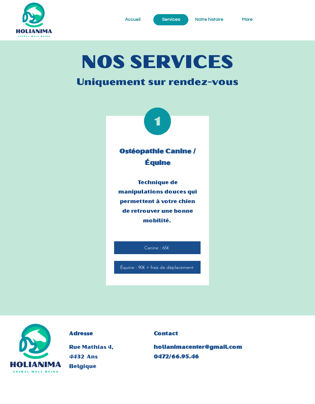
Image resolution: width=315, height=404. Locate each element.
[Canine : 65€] (157, 247)
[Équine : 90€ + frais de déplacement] (157, 267)
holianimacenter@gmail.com (198, 347)
